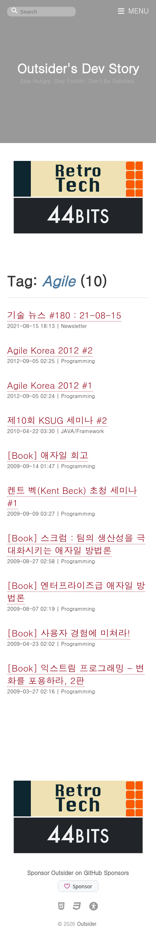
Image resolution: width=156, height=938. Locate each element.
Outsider (86, 923)
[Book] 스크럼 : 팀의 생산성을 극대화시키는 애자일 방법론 (76, 543)
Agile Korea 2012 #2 (50, 350)
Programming (78, 360)
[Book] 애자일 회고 (47, 455)
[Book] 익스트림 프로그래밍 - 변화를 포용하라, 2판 (76, 674)
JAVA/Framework (82, 430)
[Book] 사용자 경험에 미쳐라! (68, 633)
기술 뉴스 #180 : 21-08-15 (64, 315)
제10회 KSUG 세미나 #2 (57, 420)
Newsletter (74, 325)
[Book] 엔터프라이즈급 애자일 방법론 (76, 591)
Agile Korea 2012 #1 (50, 385)
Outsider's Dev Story (78, 68)
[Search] (41, 11)
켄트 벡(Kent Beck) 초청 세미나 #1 (72, 496)
